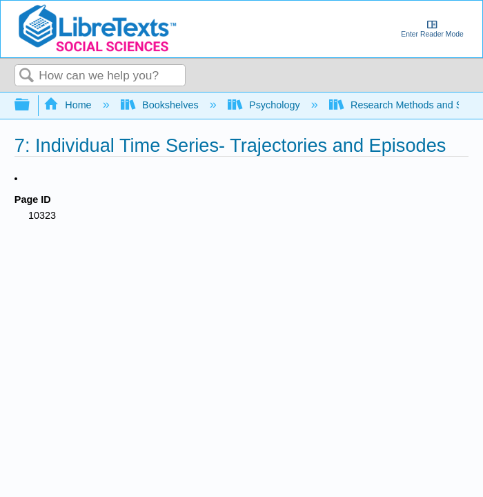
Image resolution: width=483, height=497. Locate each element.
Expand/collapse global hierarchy (31, 105)
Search (26, 76)
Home (69, 104)
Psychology (265, 104)
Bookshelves (161, 104)
